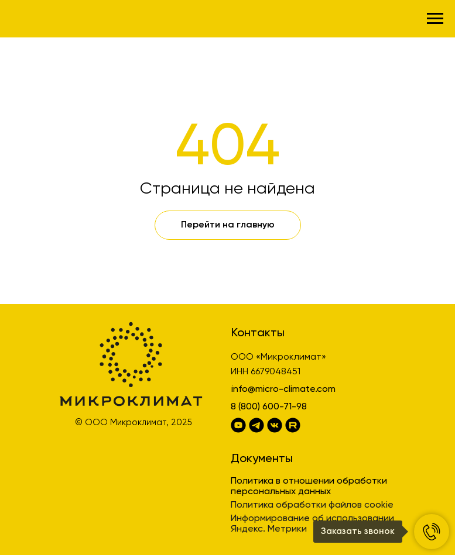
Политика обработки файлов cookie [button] (312, 505)
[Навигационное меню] (435, 19)
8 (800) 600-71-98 (269, 407)
